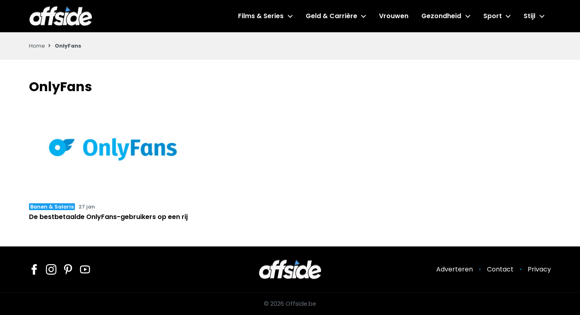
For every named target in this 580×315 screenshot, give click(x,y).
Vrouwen (393, 16)
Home (37, 45)
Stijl (529, 16)
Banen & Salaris (52, 206)
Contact (500, 269)
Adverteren (454, 269)
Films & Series (261, 16)
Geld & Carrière (331, 16)
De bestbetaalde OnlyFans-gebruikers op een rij (108, 216)
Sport (492, 16)
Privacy (539, 269)
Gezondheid (441, 16)
